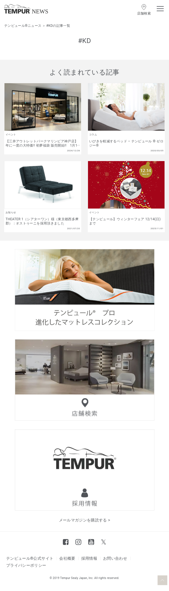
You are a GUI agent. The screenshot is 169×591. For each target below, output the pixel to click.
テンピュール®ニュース (22, 26)
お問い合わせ (115, 558)
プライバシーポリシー (26, 565)
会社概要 (67, 558)
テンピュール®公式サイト (29, 558)
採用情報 (89, 558)
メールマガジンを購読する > (84, 520)
